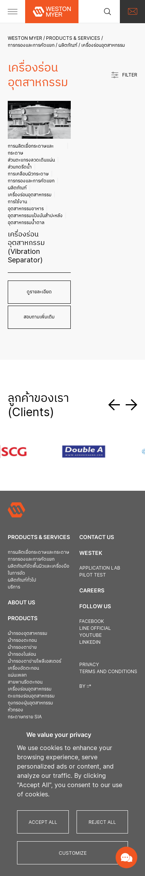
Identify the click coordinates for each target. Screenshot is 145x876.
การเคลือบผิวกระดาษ (28, 174)
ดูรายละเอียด (39, 291)
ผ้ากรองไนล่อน (22, 654)
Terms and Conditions (108, 671)
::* (89, 686)
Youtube (90, 635)
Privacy (89, 664)
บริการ (14, 587)
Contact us (96, 537)
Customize (73, 853)
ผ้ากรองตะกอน (22, 640)
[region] (72, 797)
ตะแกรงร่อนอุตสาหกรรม (31, 696)
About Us (21, 602)
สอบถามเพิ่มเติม (39, 317)
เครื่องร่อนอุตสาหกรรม (29, 194)
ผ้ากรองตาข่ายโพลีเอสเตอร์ (34, 661)
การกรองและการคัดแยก (31, 45)
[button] (117, 405)
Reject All (102, 822)
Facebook (91, 621)
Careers (91, 590)
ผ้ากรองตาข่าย (22, 647)
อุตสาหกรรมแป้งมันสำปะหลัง (35, 215)
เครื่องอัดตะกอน (23, 668)
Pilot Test (92, 575)
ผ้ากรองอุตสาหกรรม (27, 633)
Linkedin (90, 642)
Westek (90, 552)
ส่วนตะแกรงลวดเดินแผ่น (31, 160)
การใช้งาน (17, 201)
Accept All (43, 822)
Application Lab (99, 568)
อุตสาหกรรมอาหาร (26, 208)
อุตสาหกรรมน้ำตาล (26, 222)
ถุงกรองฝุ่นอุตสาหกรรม (30, 703)
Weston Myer (25, 38)
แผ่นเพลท (17, 675)
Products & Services (73, 38)
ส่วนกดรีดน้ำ (20, 167)
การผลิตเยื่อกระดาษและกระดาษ (31, 149)
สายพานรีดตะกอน (25, 682)
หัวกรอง (15, 710)
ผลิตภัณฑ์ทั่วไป (22, 580)
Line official (95, 628)
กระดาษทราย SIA (25, 717)
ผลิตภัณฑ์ (67, 45)
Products (23, 618)
